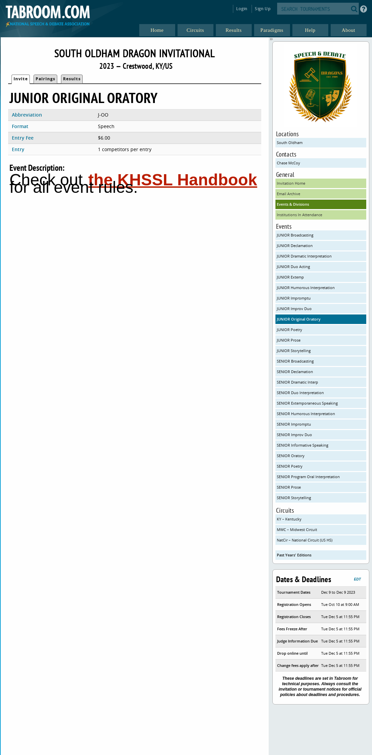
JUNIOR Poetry (289, 329)
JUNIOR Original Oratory (299, 319)
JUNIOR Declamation (295, 245)
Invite (21, 79)
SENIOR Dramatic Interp (297, 382)
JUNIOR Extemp (290, 277)
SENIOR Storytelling (294, 497)
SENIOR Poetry (290, 466)
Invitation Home (291, 183)
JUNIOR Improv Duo (294, 308)
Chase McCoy (288, 162)
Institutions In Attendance (299, 214)
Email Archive (288, 193)
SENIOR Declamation (295, 371)
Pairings (45, 79)
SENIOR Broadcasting (295, 361)
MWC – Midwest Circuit (297, 529)
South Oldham (290, 142)
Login (241, 9)
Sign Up (262, 9)
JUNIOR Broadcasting (295, 235)
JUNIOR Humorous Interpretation (306, 287)
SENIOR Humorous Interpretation (306, 413)
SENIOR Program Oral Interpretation (308, 476)
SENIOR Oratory (291, 455)
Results (72, 79)
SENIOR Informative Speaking (302, 445)
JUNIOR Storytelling (294, 350)
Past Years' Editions (294, 554)
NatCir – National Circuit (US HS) (304, 540)
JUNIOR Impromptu (294, 298)
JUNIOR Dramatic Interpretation (304, 256)
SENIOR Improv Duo (294, 434)
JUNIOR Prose (289, 340)
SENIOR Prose (289, 487)
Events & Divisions (293, 204)
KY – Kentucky (289, 519)
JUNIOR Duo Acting (293, 266)
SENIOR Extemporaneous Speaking (307, 403)
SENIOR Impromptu (294, 424)
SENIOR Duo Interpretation (300, 392)
